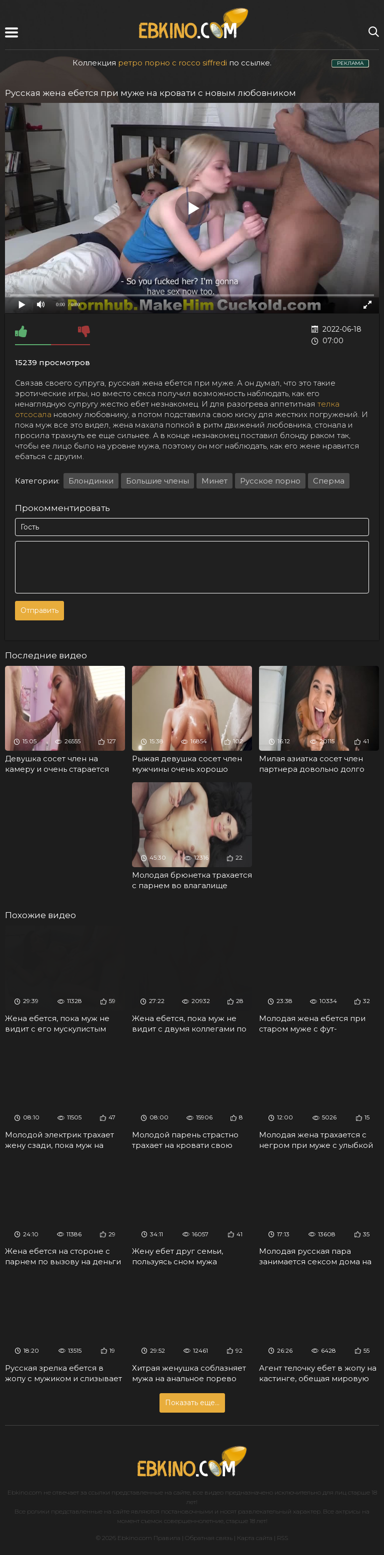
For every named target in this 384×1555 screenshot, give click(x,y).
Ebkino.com (25, 1492)
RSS (282, 1538)
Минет (215, 481)
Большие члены (157, 481)
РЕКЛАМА (350, 63)
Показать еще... (192, 1402)
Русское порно (270, 481)
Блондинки (91, 481)
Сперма (328, 481)
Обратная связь (208, 1538)
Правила (167, 1538)
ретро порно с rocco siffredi (172, 62)
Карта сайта (254, 1538)
